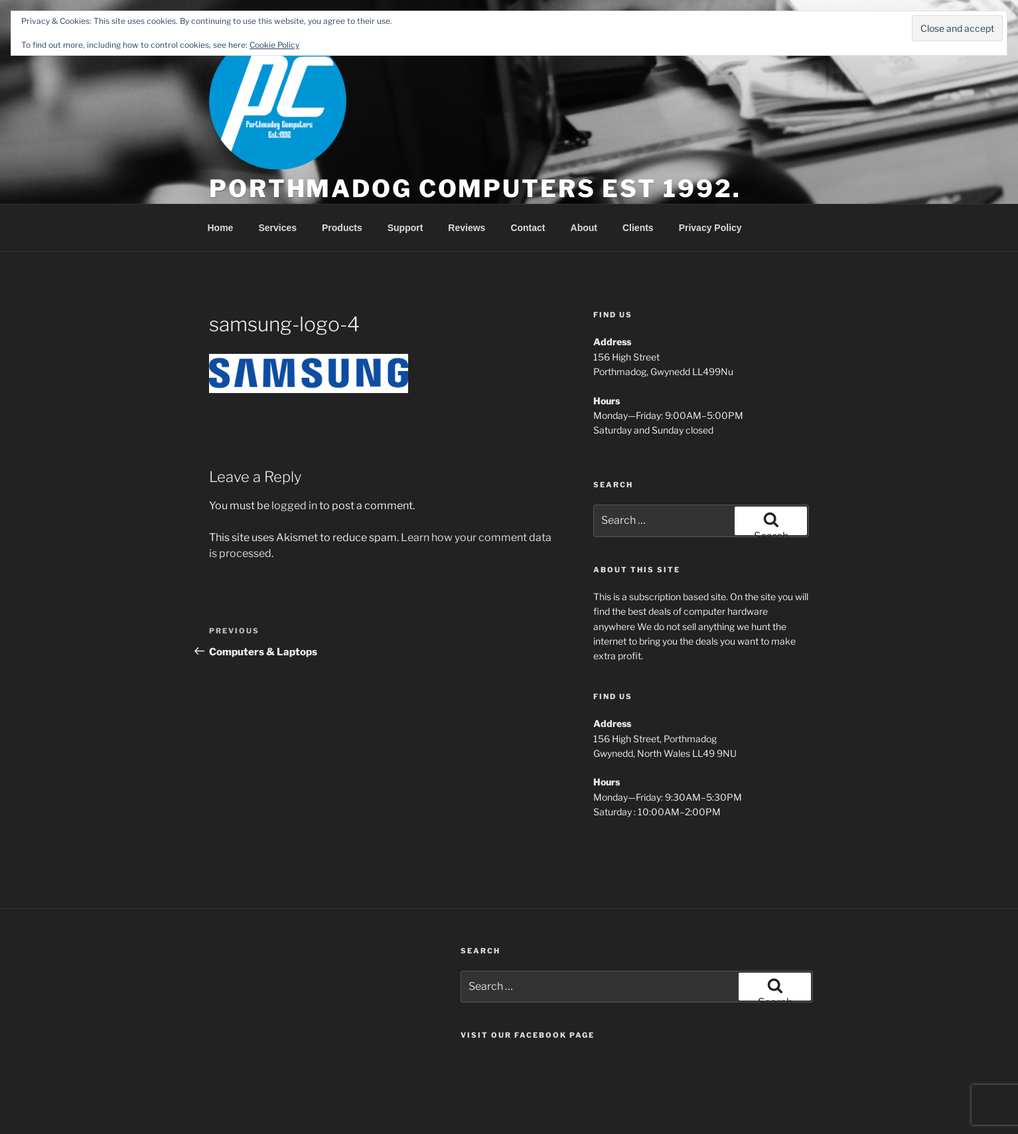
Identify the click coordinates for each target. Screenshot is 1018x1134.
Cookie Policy (274, 45)
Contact (527, 227)
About (584, 227)
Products (342, 227)
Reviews (466, 227)
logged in (294, 505)
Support (405, 227)
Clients (638, 227)
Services (277, 227)
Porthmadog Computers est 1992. (475, 188)
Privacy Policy (710, 227)
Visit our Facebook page (528, 1035)
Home (221, 227)
